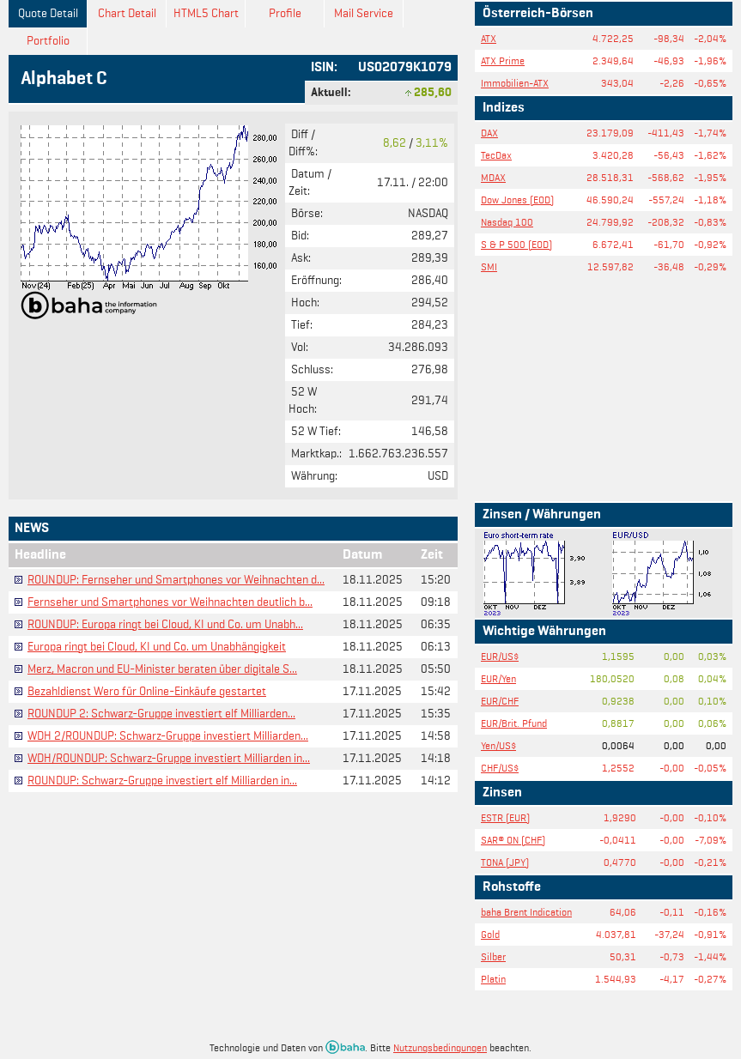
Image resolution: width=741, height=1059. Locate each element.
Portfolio (48, 40)
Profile (285, 13)
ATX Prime (503, 60)
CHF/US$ (500, 767)
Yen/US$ (498, 745)
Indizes (504, 108)
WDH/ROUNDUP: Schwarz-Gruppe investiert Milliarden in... (168, 758)
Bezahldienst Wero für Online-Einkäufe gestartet (146, 691)
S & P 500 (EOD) (516, 244)
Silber (493, 956)
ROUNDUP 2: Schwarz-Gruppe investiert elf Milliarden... (161, 713)
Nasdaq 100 (507, 221)
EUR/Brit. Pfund (514, 723)
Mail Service (363, 13)
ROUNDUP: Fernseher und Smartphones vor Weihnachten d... (176, 579)
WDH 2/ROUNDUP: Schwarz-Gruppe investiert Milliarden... (167, 736)
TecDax (496, 154)
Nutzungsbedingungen (440, 1047)
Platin (493, 978)
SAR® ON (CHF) (513, 839)
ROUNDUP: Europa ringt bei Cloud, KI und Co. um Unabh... (165, 624)
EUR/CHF (500, 700)
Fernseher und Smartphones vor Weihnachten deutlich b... (170, 602)
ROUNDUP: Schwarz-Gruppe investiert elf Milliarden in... (162, 780)
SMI (489, 266)
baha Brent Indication (526, 911)
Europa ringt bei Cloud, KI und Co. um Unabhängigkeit (156, 646)
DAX (489, 132)
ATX (488, 38)
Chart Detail (127, 13)
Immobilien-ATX (515, 82)
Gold (490, 934)
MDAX (493, 177)
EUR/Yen (498, 678)
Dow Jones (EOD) (517, 199)
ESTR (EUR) (505, 817)
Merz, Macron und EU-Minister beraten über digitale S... (162, 669)
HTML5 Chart (206, 13)
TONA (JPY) (505, 862)
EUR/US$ (500, 656)
